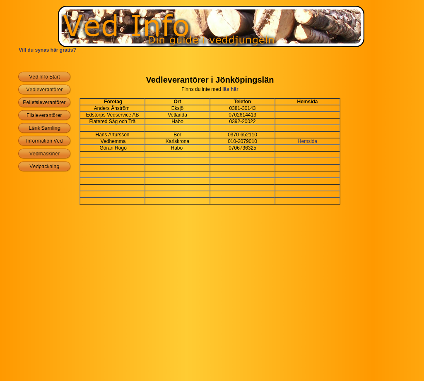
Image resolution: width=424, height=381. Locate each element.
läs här (230, 89)
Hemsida (307, 141)
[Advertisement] (212, 63)
